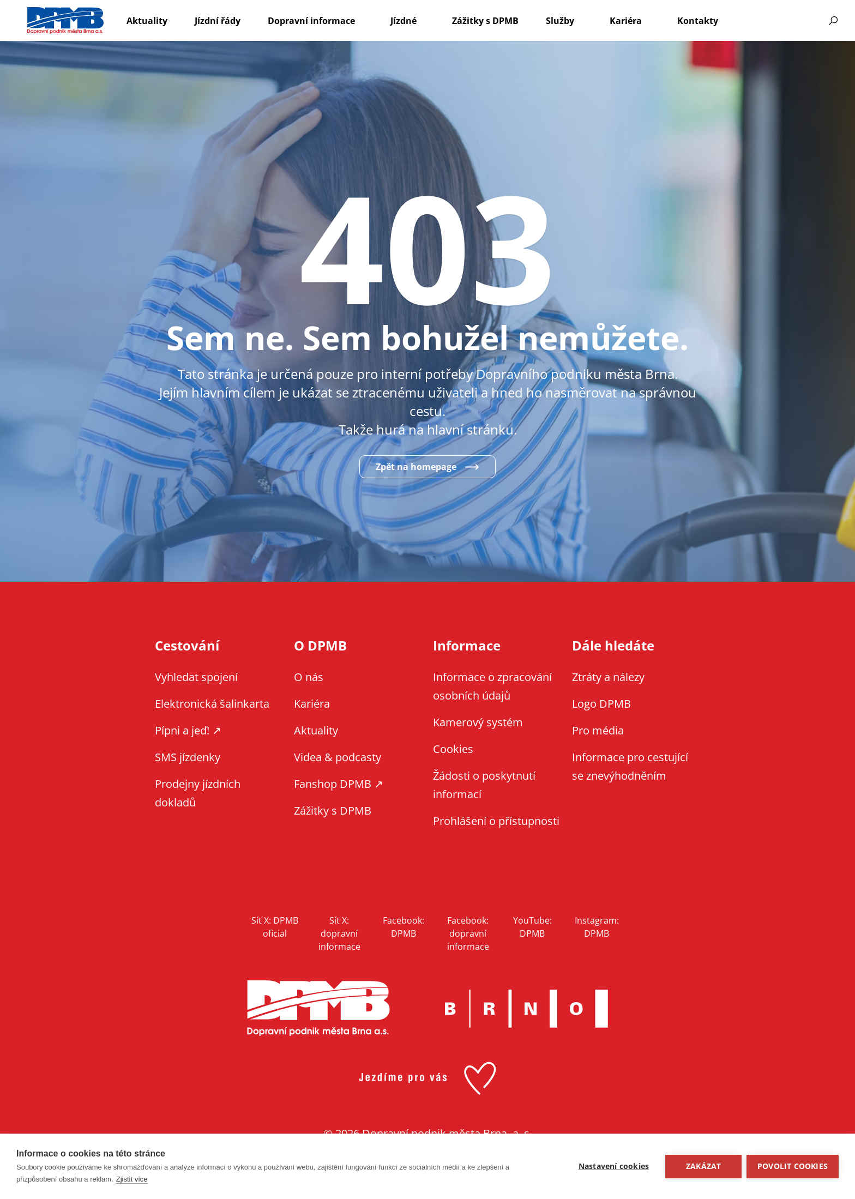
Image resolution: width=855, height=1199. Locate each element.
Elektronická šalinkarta (212, 703)
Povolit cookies (792, 1166)
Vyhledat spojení (196, 677)
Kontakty (697, 21)
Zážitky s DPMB (485, 21)
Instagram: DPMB (597, 926)
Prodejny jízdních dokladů (197, 793)
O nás (308, 677)
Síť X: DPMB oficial (274, 926)
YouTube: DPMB (532, 926)
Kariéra (626, 21)
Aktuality (147, 21)
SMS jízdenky (187, 757)
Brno (526, 1009)
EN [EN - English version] (764, 20)
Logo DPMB (601, 703)
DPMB (318, 1008)
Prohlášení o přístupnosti (496, 821)
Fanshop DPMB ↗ (338, 783)
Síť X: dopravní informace (339, 933)
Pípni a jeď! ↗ (188, 730)
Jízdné (403, 21)
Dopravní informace (311, 21)
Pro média (598, 730)
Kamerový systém (478, 722)
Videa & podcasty (337, 757)
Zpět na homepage (416, 467)
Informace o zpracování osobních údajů (492, 686)
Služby (560, 21)
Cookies (453, 749)
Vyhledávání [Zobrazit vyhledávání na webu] (833, 21)
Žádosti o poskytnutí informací (484, 785)
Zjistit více (132, 1179)
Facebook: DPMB (403, 926)
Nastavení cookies (613, 1166)
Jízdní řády (217, 21)
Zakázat (702, 1166)
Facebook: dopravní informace (468, 933)
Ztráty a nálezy (608, 677)
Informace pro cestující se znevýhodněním (792, 20)
